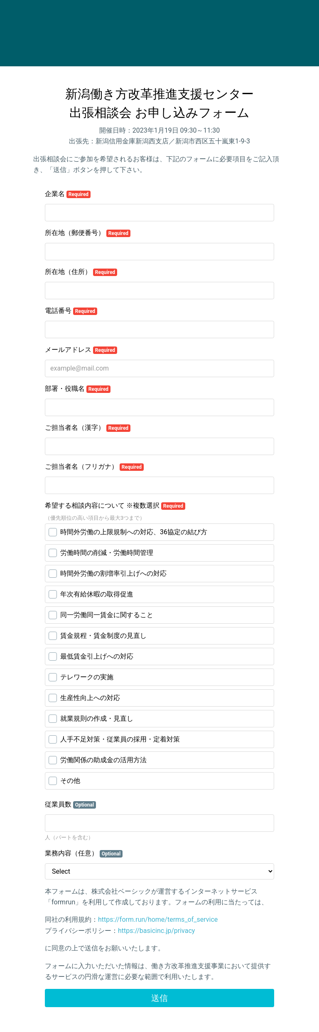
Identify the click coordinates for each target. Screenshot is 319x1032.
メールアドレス (81, 350)
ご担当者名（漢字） (87, 428)
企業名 (68, 194)
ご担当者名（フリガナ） (94, 467)
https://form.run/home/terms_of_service (158, 919)
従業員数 (70, 804)
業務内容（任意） (84, 853)
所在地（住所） (81, 272)
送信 (159, 998)
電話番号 (71, 311)
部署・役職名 (77, 389)
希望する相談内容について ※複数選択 (115, 505)
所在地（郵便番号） (87, 233)
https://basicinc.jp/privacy (156, 931)
